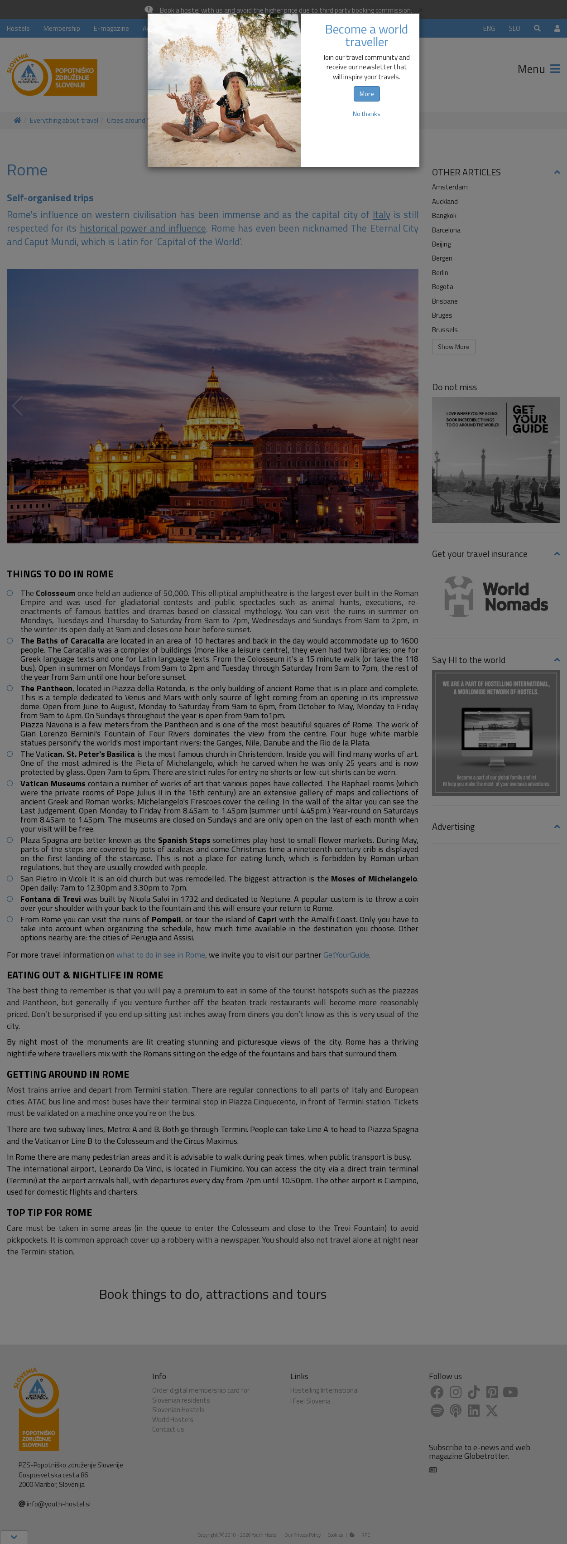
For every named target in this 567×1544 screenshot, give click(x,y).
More (367, 93)
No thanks (366, 113)
